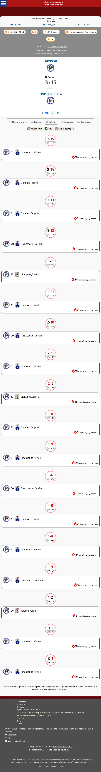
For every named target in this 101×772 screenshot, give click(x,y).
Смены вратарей (64, 128)
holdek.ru (65, 749)
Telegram (12, 735)
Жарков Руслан (29, 610)
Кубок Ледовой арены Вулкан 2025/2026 (34, 715)
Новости (20, 718)
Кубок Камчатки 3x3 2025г (28, 710)
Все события (34, 128)
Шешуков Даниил (30, 396)
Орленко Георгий (30, 519)
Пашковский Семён (31, 488)
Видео (19, 724)
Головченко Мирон (31, 671)
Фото (19, 721)
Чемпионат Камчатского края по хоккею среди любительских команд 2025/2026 (50, 712)
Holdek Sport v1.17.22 (63, 746)
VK (9, 738)
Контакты (21, 704)
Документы (21, 701)
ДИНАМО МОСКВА (50, 94)
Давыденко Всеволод (32, 580)
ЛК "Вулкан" (52, 32)
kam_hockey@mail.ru (18, 741)
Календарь (51, 24)
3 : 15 (50, 82)
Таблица (17, 24)
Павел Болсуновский (57, 46)
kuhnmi (53, 766)
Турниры (20, 707)
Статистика (85, 24)
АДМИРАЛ (50, 61)
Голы (48, 128)
